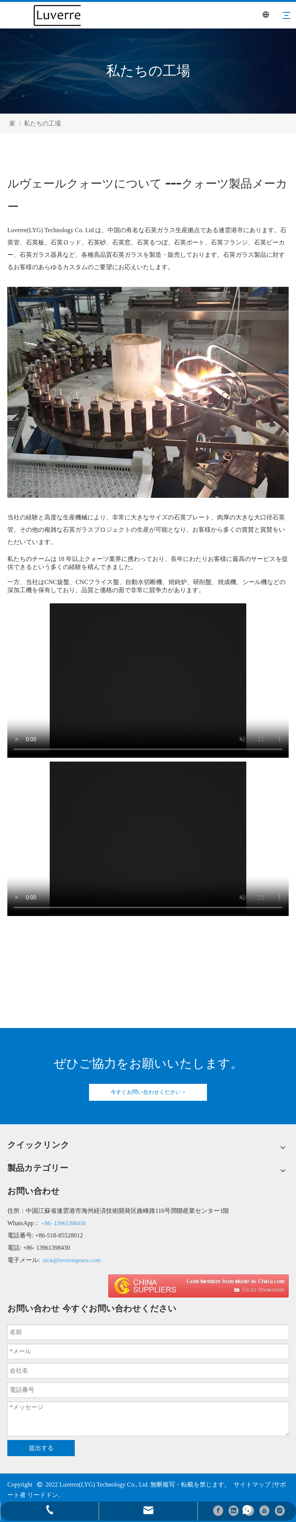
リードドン (42, 1495)
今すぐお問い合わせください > (148, 1092)
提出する (41, 1448)
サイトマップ (252, 1484)
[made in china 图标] (198, 1286)
